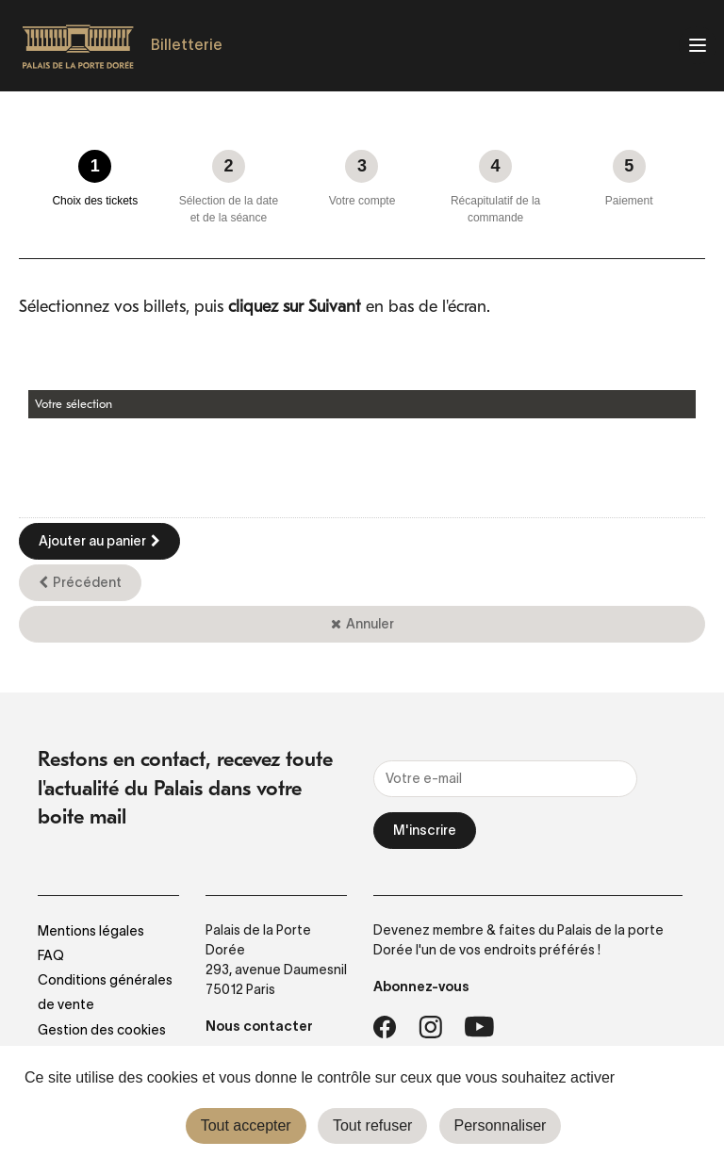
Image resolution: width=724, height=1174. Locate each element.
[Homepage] (78, 46)
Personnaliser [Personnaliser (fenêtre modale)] (500, 1125)
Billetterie (186, 44)
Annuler (370, 623)
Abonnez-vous (421, 986)
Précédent (87, 582)
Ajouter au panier (92, 540)
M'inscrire (424, 830)
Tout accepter (246, 1125)
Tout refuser (372, 1125)
